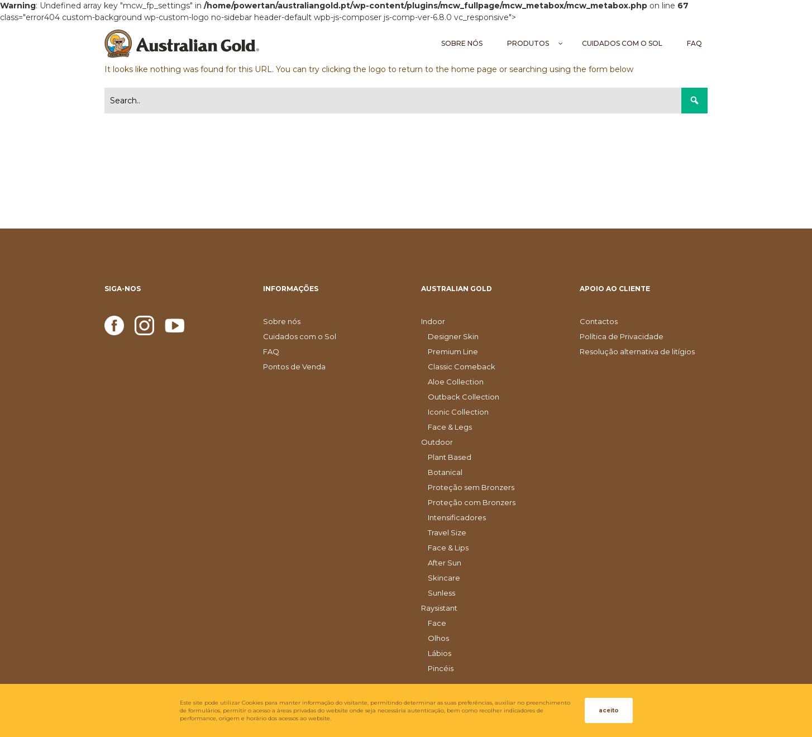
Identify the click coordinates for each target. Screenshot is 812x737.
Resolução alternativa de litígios (637, 351)
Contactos (599, 321)
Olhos (438, 638)
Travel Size (447, 532)
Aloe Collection (456, 381)
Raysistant (439, 607)
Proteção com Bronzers (471, 502)
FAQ (271, 351)
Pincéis (440, 668)
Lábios (439, 653)
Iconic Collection (458, 411)
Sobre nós (281, 321)
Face (437, 623)
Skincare (444, 577)
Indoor (433, 321)
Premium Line (453, 351)
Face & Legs (450, 426)
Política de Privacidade (621, 336)
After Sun (444, 562)
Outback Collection (463, 396)
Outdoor (437, 442)
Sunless (441, 592)
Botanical (445, 472)
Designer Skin (453, 336)
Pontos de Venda (294, 366)
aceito (609, 710)
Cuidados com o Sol (299, 336)
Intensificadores (457, 517)
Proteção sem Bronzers (471, 487)
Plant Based (449, 457)
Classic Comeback (461, 366)
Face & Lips (448, 547)
